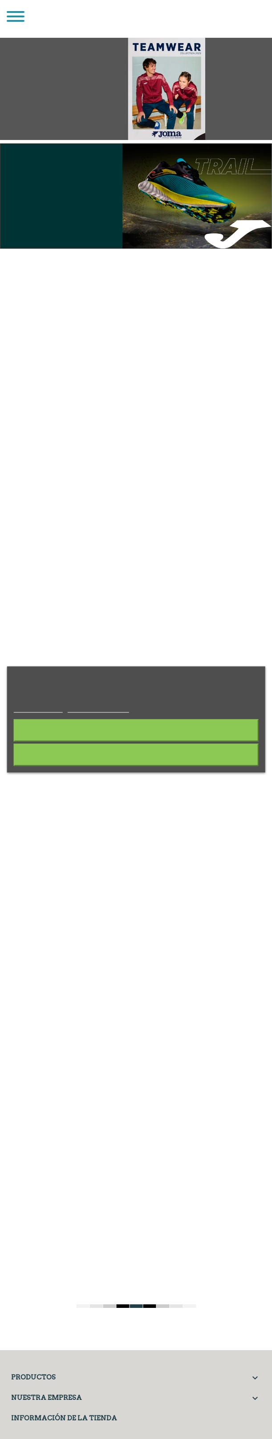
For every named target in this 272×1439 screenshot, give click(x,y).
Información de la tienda (64, 1418)
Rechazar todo (135, 730)
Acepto (136, 755)
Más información (37, 708)
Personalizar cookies (98, 708)
